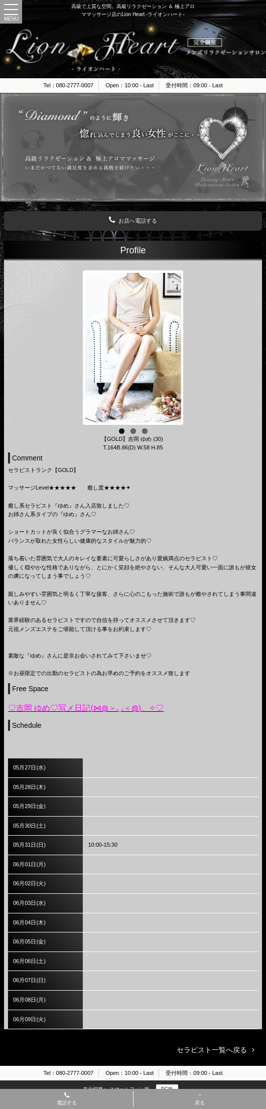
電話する (67, 1099)
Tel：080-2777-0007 (69, 85)
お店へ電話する (133, 220)
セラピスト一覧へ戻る (212, 1050)
